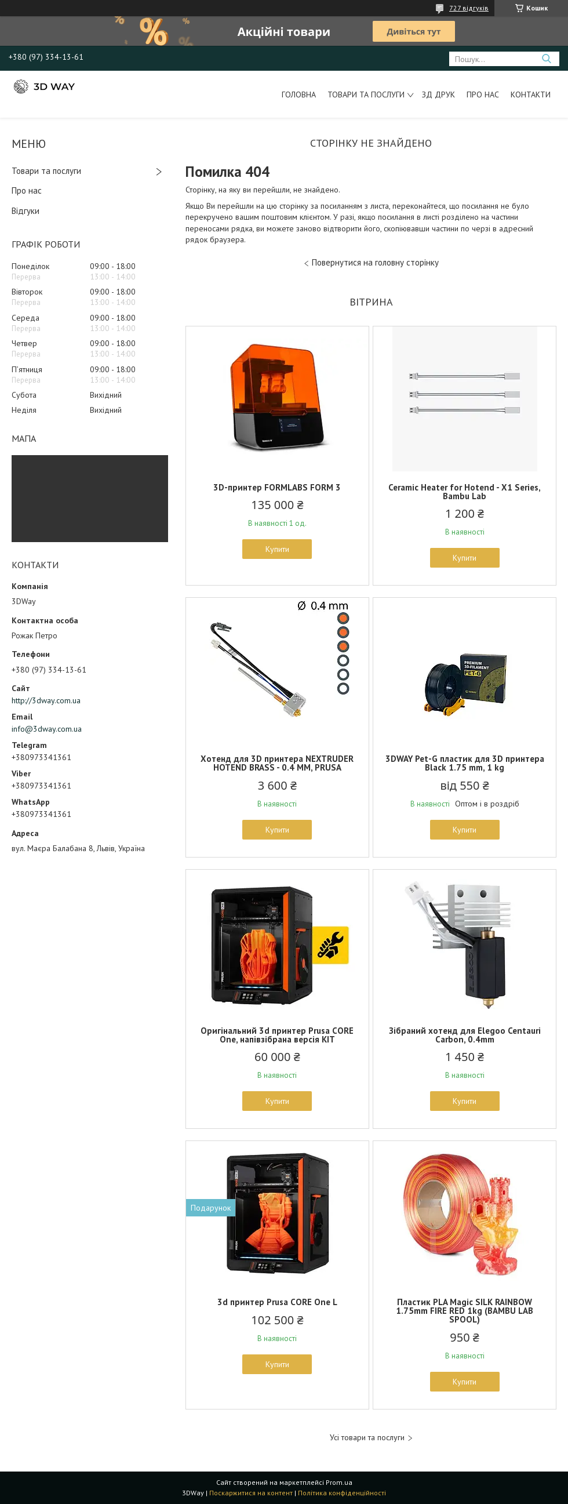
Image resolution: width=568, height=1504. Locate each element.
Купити (277, 549)
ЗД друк (438, 94)
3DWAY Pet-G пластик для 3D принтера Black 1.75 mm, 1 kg (464, 763)
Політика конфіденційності (342, 1492)
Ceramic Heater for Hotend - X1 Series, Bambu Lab (464, 491)
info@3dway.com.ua (47, 729)
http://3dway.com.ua (46, 700)
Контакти (531, 94)
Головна (299, 94)
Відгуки (25, 210)
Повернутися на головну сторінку (375, 262)
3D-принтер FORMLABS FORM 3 (277, 487)
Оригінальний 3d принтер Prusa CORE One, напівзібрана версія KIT (277, 1035)
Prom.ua (339, 1482)
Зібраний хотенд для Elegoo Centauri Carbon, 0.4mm (465, 1035)
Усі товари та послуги (367, 1438)
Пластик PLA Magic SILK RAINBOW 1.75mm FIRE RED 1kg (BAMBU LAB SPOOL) (464, 1311)
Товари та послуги (366, 94)
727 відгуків (469, 7)
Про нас (483, 94)
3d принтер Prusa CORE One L (277, 1302)
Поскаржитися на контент (251, 1492)
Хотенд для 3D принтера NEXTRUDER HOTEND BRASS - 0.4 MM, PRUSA (277, 763)
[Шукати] (546, 59)
